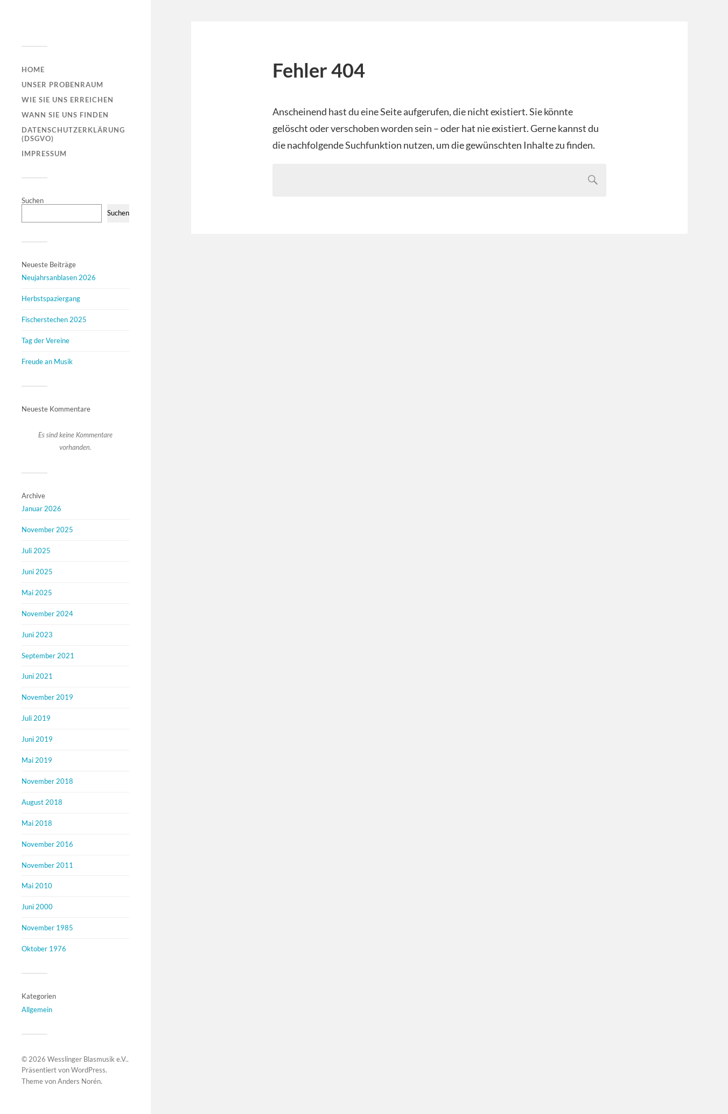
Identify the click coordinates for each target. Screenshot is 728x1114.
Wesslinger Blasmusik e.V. (87, 1059)
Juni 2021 (37, 676)
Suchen (33, 200)
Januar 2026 (41, 508)
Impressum (44, 153)
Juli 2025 (36, 550)
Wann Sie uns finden (65, 114)
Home (33, 69)
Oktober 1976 (44, 948)
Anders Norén (79, 1081)
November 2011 (47, 865)
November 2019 (47, 697)
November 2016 (47, 844)
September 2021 (48, 655)
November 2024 (47, 613)
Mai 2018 (37, 823)
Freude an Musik (47, 361)
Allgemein (37, 1009)
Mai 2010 (37, 885)
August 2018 (42, 802)
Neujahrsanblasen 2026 (59, 277)
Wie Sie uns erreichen (68, 99)
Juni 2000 (37, 906)
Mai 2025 (37, 592)
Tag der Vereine (45, 340)
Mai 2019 (37, 760)
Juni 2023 (37, 634)
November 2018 (47, 781)
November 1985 (47, 927)
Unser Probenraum (62, 84)
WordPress (88, 1070)
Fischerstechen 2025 (54, 319)
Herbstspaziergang (51, 298)
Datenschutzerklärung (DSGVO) (73, 134)
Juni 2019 (37, 739)
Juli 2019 (36, 718)
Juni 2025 (37, 571)
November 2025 (47, 529)
